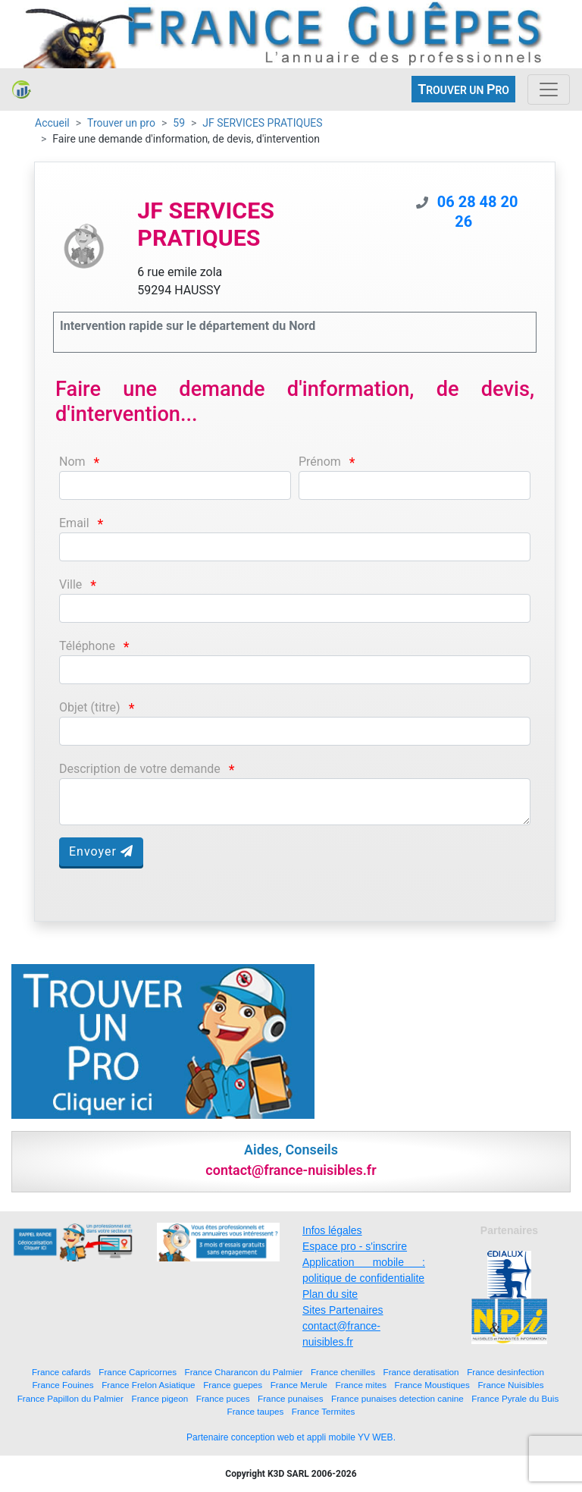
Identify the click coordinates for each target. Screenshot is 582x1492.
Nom (72, 461)
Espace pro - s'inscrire (354, 1246)
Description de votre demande (140, 768)
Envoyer (101, 851)
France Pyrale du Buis (515, 1398)
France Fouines (62, 1385)
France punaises (290, 1398)
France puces (223, 1398)
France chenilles (343, 1372)
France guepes (232, 1385)
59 (179, 123)
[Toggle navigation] (548, 89)
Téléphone (87, 646)
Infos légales (332, 1230)
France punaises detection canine (397, 1398)
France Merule (299, 1385)
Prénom (320, 461)
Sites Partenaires (342, 1310)
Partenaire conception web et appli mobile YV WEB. (291, 1437)
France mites (361, 1385)
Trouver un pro (121, 123)
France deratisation (421, 1372)
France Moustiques (432, 1385)
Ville (70, 584)
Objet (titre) (89, 707)
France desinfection (505, 1372)
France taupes (255, 1411)
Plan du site (330, 1294)
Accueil (52, 123)
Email (74, 523)
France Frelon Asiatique (148, 1385)
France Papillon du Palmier (70, 1398)
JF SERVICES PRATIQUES (262, 123)
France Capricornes (138, 1372)
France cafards (61, 1372)
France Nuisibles (510, 1385)
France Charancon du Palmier (244, 1372)
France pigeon (160, 1398)
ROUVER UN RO (463, 89)
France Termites (323, 1411)
